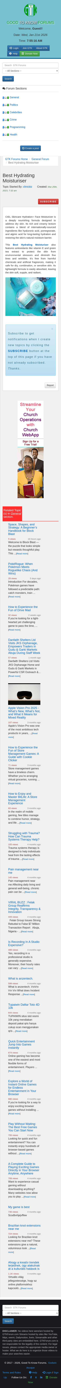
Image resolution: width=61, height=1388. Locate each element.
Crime (9, 119)
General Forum (40, 159)
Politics (10, 104)
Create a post (30, 148)
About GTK (41, 48)
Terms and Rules (11, 1372)
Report (50, 385)
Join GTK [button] (27, 48)
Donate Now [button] (30, 53)
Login (47, 1372)
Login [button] (14, 48)
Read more (22, 553)
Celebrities (12, 112)
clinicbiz (27, 186)
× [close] (52, 329)
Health (9, 134)
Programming (13, 127)
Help (13, 53)
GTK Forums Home (16, 159)
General (10, 97)
